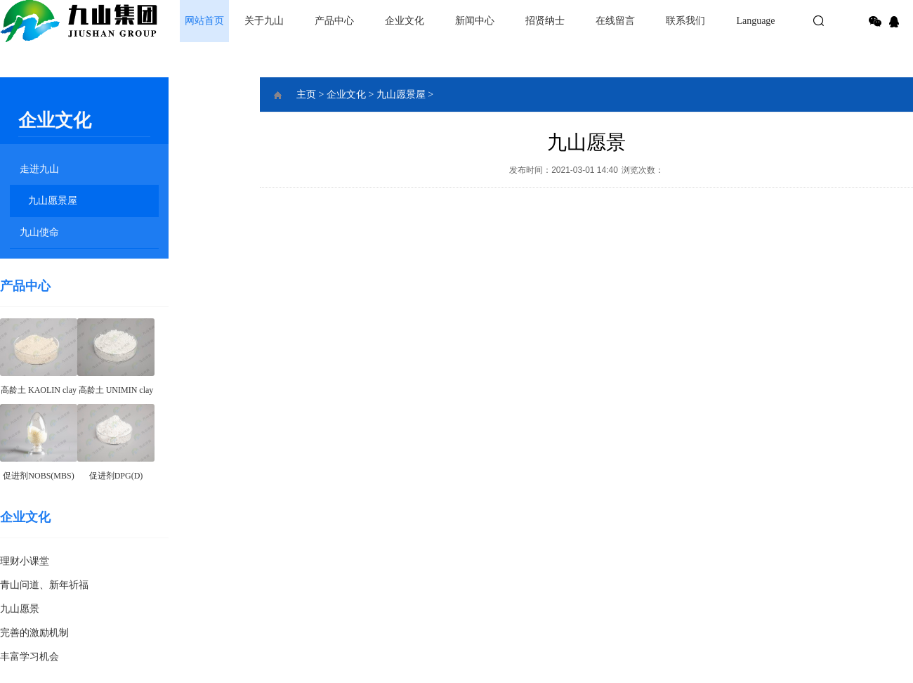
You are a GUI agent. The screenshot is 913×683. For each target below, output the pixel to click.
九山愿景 (19, 609)
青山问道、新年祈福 (44, 585)
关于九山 (264, 20)
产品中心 (334, 20)
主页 (306, 94)
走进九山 (39, 169)
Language (755, 20)
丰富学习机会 (29, 656)
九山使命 (39, 232)
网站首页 (204, 20)
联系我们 (685, 20)
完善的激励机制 (34, 632)
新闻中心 (474, 20)
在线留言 (615, 20)
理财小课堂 (24, 561)
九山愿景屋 (52, 200)
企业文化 (404, 20)
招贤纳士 (545, 20)
